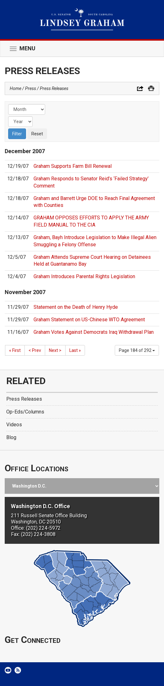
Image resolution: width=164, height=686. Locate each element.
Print (151, 88)
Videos (14, 425)
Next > (55, 350)
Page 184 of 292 (137, 350)
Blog (11, 437)
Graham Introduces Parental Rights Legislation (84, 276)
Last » (75, 350)
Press (30, 88)
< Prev (35, 350)
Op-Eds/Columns (25, 412)
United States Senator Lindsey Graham (82, 19)
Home (15, 88)
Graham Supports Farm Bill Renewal (73, 166)
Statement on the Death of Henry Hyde (76, 307)
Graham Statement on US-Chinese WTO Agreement (89, 320)
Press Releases (54, 88)
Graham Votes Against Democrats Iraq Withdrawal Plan (94, 332)
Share (140, 88)
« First (15, 350)
